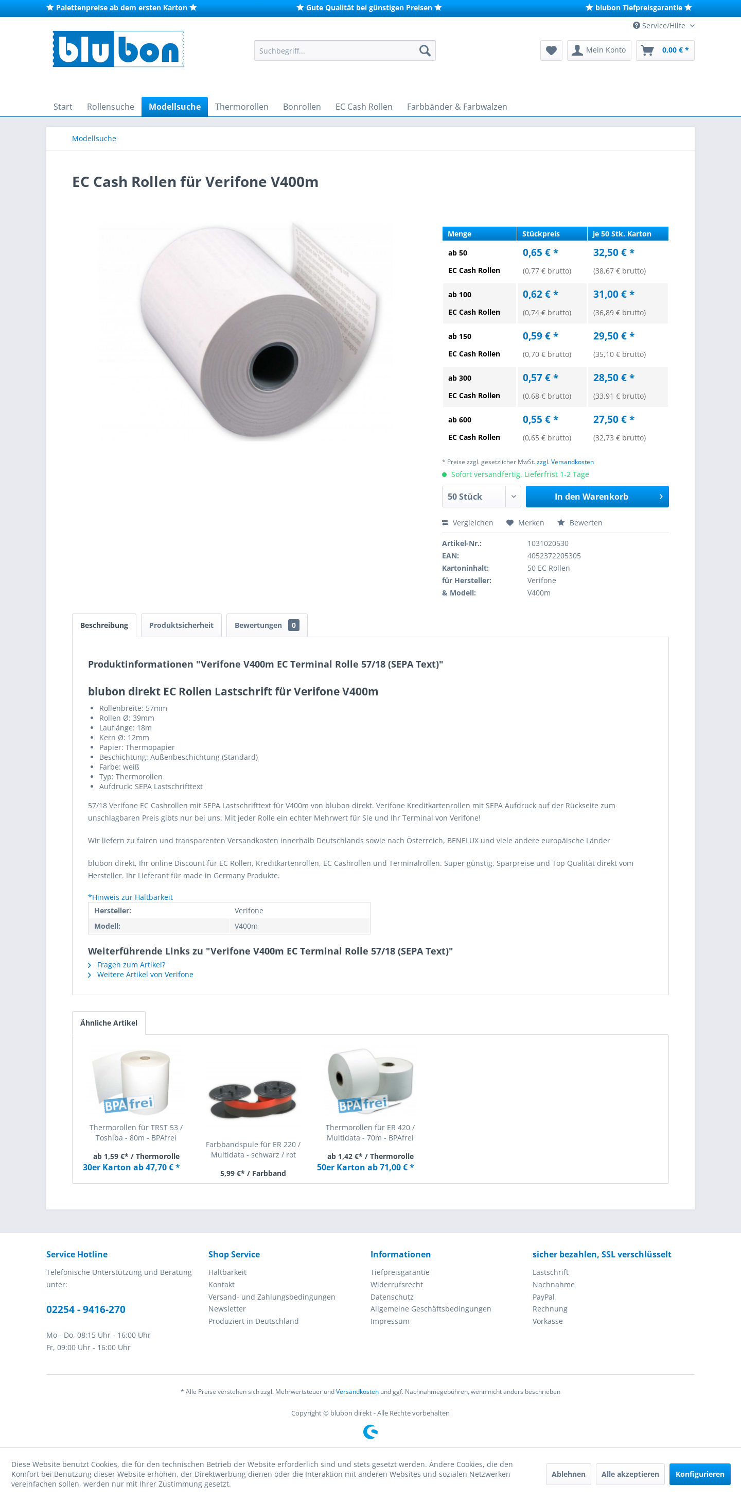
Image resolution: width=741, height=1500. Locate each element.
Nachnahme (554, 1284)
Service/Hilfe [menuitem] (660, 25)
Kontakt (221, 1284)
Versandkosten (357, 1391)
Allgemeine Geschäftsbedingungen (430, 1309)
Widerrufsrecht (396, 1284)
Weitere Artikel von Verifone (140, 974)
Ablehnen (569, 1474)
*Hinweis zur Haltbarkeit (130, 897)
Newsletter (227, 1309)
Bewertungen (267, 625)
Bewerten (580, 522)
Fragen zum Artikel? (126, 964)
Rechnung (550, 1309)
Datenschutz (392, 1297)
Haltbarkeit (227, 1272)
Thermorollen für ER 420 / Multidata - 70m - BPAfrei (370, 1132)
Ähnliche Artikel (108, 1023)
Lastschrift (551, 1272)
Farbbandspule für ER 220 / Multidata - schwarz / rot (253, 1149)
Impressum (390, 1321)
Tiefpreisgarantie (400, 1272)
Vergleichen (467, 522)
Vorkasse (548, 1321)
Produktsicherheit (181, 625)
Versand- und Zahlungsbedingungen (272, 1297)
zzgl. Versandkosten (565, 461)
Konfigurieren (700, 1474)
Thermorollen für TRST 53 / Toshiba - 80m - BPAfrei (136, 1132)
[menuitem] (345, 50)
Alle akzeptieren (630, 1474)
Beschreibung (104, 625)
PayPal (544, 1297)
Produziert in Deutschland (253, 1321)
